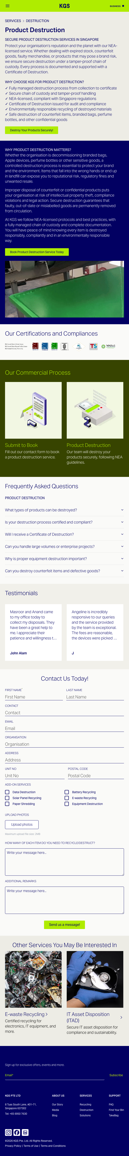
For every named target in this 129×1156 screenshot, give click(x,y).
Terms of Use (30, 1145)
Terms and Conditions (53, 1145)
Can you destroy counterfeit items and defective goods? (64, 570)
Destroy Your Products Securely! (31, 130)
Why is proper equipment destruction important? (64, 558)
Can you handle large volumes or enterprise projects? (64, 546)
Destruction (37, 21)
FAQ (111, 1104)
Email (9, 721)
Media (55, 1109)
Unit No (10, 769)
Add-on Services (18, 784)
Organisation (15, 737)
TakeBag (114, 1115)
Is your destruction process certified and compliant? (64, 522)
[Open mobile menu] (7, 5)
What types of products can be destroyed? (64, 510)
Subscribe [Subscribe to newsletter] (116, 1075)
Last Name (74, 690)
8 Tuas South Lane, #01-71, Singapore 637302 (20, 1106)
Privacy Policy (13, 1145)
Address (11, 753)
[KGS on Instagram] (8, 1132)
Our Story (57, 1104)
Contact (11, 706)
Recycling (85, 1104)
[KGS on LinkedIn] (25, 1132)
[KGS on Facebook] (16, 1132)
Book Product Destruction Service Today (37, 252)
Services (13, 21)
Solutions (85, 1115)
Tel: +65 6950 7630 (16, 1113)
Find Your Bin (116, 1109)
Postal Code (78, 769)
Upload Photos (17, 815)
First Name (13, 690)
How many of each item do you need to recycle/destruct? (50, 843)
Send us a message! (64, 924)
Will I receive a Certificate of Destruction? (64, 534)
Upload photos (22, 824)
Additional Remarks (20, 881)
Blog (54, 1115)
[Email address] (54, 1075)
